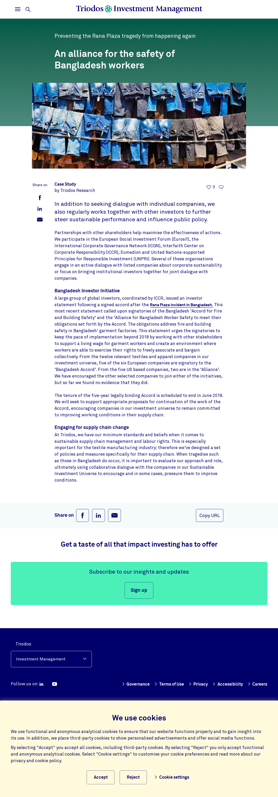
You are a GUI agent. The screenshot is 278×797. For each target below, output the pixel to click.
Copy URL (209, 515)
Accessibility (252, 673)
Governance (155, 673)
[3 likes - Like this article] (210, 187)
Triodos (23, 634)
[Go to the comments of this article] (221, 187)
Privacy (221, 673)
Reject (135, 776)
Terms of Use (190, 673)
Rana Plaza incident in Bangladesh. (184, 305)
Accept (100, 776)
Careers (257, 683)
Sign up (139, 590)
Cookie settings (174, 777)
